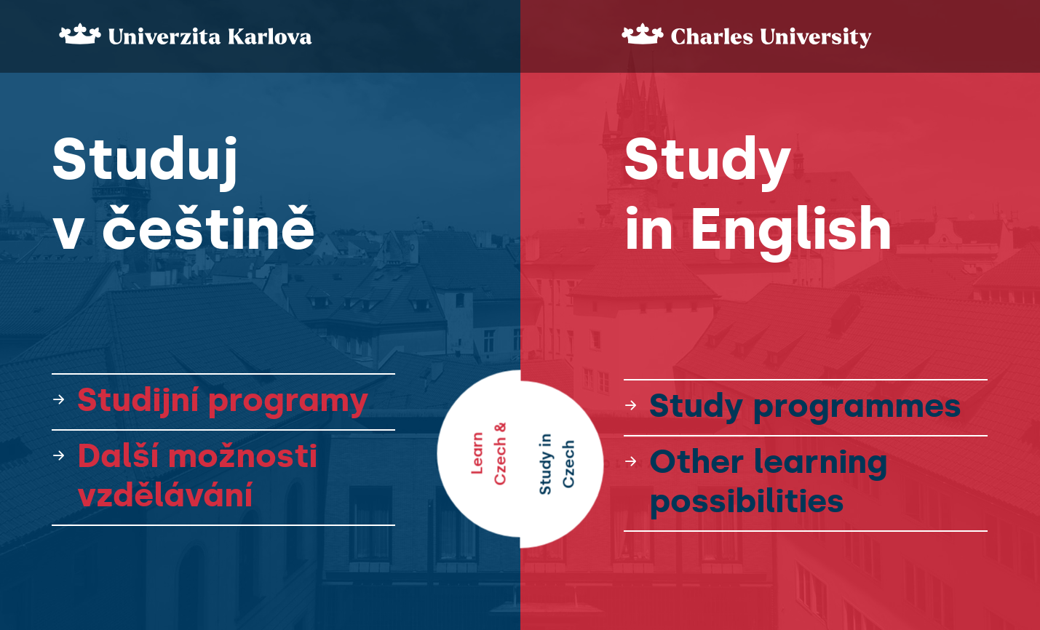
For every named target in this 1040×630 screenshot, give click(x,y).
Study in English (758, 194)
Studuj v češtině (184, 194)
